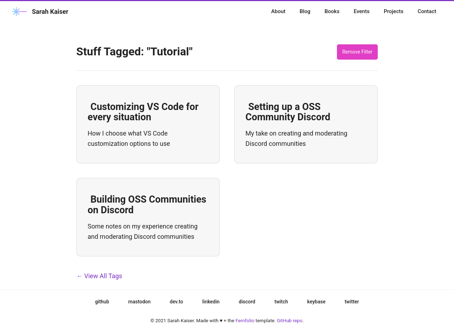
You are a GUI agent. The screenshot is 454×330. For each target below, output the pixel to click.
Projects (394, 11)
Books (332, 11)
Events (362, 11)
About (278, 11)
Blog (305, 11)
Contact (426, 11)
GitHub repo (290, 320)
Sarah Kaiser (39, 11)
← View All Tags (99, 276)
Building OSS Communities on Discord (147, 205)
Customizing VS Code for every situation (143, 112)
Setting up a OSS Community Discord (287, 112)
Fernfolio (245, 320)
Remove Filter (357, 52)
